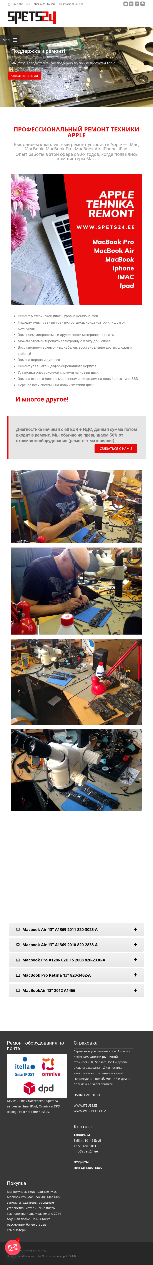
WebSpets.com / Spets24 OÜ (59, 1256)
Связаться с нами (24, 76)
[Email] (12, 1247)
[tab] (76, 929)
